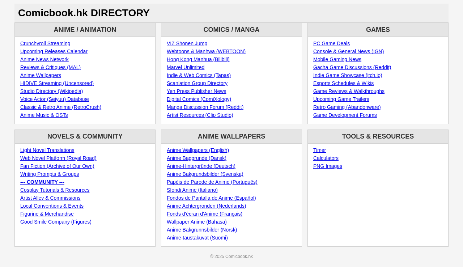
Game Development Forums (345, 115)
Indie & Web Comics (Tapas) (199, 75)
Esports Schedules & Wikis (343, 83)
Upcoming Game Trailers (341, 99)
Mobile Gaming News (337, 59)
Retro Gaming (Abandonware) (347, 107)
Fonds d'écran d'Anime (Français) (204, 214)
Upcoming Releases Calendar (54, 51)
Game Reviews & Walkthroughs (349, 91)
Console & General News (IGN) (348, 51)
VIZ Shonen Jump (187, 43)
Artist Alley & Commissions (50, 198)
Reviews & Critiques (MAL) (50, 67)
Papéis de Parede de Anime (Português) (212, 182)
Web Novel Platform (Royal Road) (58, 158)
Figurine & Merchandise (47, 214)
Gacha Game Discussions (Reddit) (352, 67)
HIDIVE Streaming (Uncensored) (57, 83)
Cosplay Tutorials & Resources (54, 190)
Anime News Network (44, 59)
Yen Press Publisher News (196, 91)
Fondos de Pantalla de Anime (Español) (211, 198)
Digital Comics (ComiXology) (199, 99)
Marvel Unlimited (185, 67)
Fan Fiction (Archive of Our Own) (57, 166)
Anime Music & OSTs (44, 115)
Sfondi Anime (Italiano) (192, 190)
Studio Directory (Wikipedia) (51, 91)
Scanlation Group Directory (197, 83)
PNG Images (327, 166)
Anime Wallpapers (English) (198, 150)
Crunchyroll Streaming (45, 43)
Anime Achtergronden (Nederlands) (206, 206)
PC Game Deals (331, 43)
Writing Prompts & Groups (49, 174)
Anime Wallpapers (40, 75)
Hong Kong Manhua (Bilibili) (198, 59)
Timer (319, 150)
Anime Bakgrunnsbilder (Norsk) (202, 230)
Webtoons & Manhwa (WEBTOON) (206, 51)
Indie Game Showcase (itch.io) (347, 75)
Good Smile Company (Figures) (56, 222)
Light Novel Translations (47, 150)
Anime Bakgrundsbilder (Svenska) (205, 174)
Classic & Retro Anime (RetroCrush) (60, 107)
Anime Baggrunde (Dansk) (196, 158)
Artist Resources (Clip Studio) (200, 115)
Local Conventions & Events (52, 206)
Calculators (326, 158)
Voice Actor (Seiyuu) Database (54, 99)
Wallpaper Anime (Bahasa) (197, 222)
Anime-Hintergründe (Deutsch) (201, 166)
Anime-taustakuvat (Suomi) (197, 238)
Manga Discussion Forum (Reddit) (205, 107)
